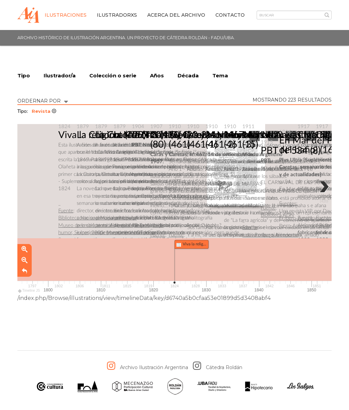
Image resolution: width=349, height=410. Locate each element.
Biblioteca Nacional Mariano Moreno (97, 218)
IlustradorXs (117, 15)
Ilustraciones (66, 15)
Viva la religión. (90, 135)
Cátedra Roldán (224, 368)
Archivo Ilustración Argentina (154, 368)
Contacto (230, 15)
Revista (44, 111)
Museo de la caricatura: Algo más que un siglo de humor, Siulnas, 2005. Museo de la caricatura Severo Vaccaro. (111, 233)
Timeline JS (29, 291)
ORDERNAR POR (42, 100)
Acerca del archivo (176, 15)
